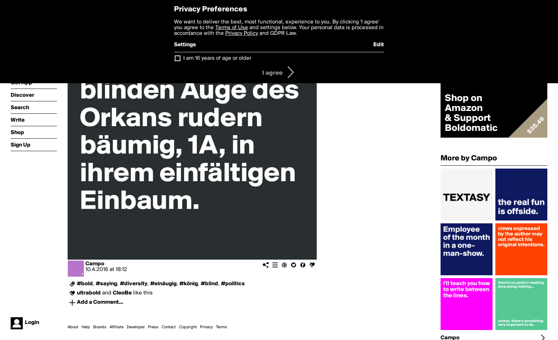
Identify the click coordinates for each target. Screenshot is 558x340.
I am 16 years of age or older (217, 58)
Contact (169, 327)
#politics (233, 284)
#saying (106, 284)
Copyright (188, 327)
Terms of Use (231, 28)
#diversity (133, 284)
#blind (209, 284)
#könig (188, 284)
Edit (378, 45)
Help (85, 327)
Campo (94, 264)
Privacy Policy (241, 33)
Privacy (206, 327)
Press (153, 327)
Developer (136, 327)
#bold (85, 284)
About (73, 327)
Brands (99, 327)
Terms (221, 327)
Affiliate (116, 327)
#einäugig (163, 284)
